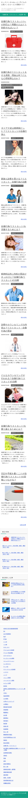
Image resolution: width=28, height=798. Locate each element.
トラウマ (5, 672)
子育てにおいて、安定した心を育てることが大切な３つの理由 (18, 601)
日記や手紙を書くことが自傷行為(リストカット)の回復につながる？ (14, 476)
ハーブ (5, 675)
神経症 (5, 740)
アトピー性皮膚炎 (8, 653)
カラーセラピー (7, 655)
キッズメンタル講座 (8, 658)
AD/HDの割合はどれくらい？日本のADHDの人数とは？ (18, 584)
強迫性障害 (6, 696)
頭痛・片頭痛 (7, 777)
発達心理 (5, 726)
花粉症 (5, 755)
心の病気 (5, 698)
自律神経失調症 (7, 752)
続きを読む (24, 65)
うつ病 (5, 644)
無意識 (5, 723)
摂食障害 (5, 709)
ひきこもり (6, 647)
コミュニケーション (8, 661)
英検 (4, 758)
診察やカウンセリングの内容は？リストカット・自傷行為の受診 (14, 327)
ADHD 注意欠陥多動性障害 (10, 628)
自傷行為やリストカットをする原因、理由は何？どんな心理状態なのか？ (14, 75)
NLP (4, 636)
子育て (5, 693)
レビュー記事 (7, 683)
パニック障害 (7, 677)
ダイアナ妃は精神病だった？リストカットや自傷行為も (14, 131)
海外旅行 (5, 720)
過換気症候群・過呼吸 (9, 769)
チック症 (5, 666)
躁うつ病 (5, 766)
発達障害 (5, 729)
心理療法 (5, 704)
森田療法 (5, 718)
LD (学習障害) (7, 634)
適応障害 (5, 775)
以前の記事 (23, 525)
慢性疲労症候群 (7, 707)
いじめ (5, 641)
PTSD (5, 639)
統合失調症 (6, 743)
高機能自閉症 (7, 783)
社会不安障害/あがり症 (9, 737)
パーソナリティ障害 (8, 680)
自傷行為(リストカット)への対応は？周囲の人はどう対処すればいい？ (14, 24)
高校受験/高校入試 (8, 780)
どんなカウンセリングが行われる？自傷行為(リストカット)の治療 (13, 378)
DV (4, 631)
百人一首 (5, 732)
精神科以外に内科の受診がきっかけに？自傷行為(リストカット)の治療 (13, 277)
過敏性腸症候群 (7, 772)
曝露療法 (5, 712)
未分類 (5, 715)
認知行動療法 (7, 764)
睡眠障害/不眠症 (7, 734)
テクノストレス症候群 (9, 669)
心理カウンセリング (8, 701)
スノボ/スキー (7, 664)
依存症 (5, 686)
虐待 (4, 761)
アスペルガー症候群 (8, 650)
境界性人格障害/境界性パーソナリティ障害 (12, 85)
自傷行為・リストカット (16, 31)
